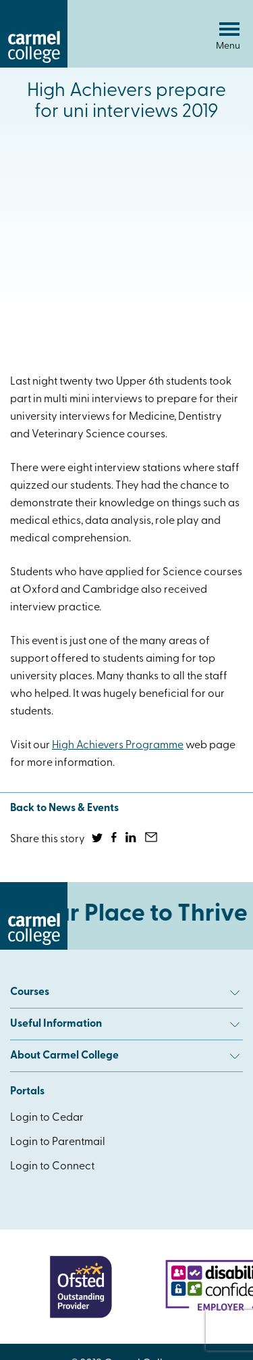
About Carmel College (125, 1055)
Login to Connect (52, 1166)
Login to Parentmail (57, 1142)
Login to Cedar (47, 1118)
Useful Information (125, 1024)
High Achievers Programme (118, 745)
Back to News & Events (64, 808)
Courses (125, 992)
